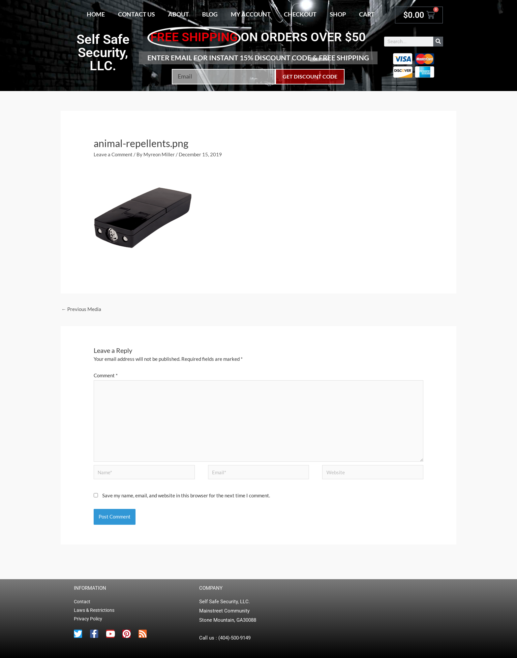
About (178, 14)
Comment (106, 375)
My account (251, 14)
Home (96, 14)
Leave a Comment (113, 154)
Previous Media (81, 309)
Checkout (300, 14)
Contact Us (136, 14)
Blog (210, 14)
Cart (367, 14)
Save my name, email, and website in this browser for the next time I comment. (186, 495)
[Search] (438, 42)
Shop (338, 14)
